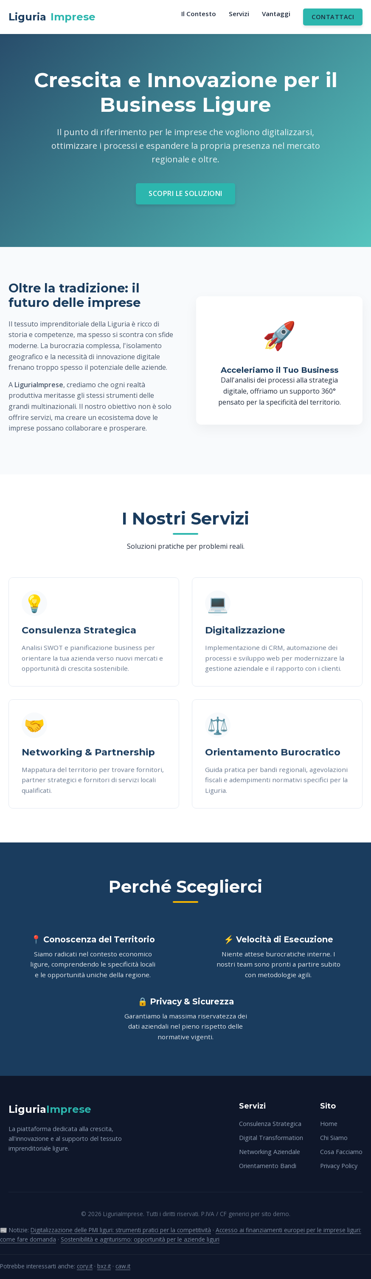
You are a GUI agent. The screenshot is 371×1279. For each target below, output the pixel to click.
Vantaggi (276, 13)
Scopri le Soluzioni (185, 193)
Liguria (52, 17)
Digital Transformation (271, 1138)
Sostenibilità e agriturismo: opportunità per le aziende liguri (140, 1239)
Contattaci (333, 17)
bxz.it (104, 1266)
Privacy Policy (338, 1166)
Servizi (239, 13)
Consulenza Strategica (270, 1124)
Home (328, 1124)
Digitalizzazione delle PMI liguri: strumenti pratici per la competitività (121, 1230)
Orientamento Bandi (267, 1166)
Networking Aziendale (269, 1152)
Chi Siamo (334, 1138)
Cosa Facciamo (341, 1152)
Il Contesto (198, 13)
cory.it (85, 1266)
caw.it (122, 1266)
